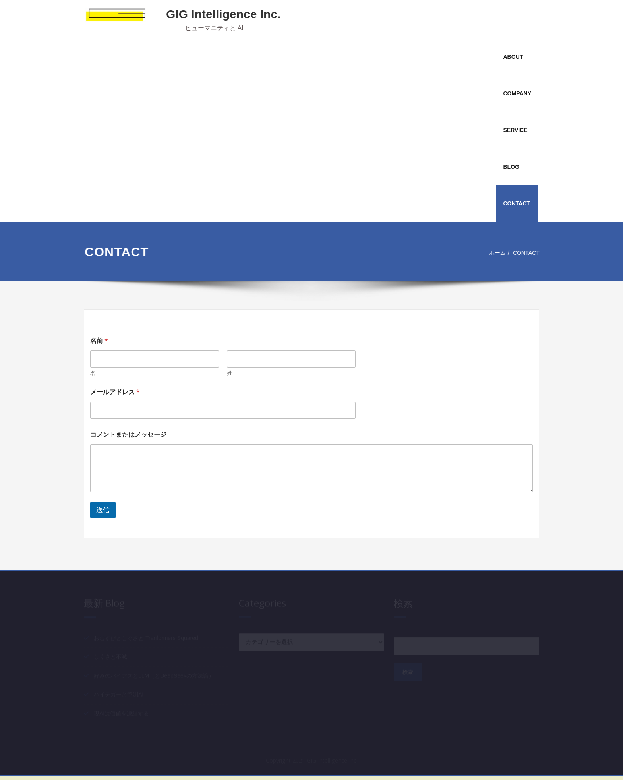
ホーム (497, 252)
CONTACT (516, 203)
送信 (103, 510)
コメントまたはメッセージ (128, 434)
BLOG (511, 167)
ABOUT (513, 57)
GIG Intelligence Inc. (223, 14)
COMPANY (517, 93)
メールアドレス (115, 392)
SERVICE (515, 130)
